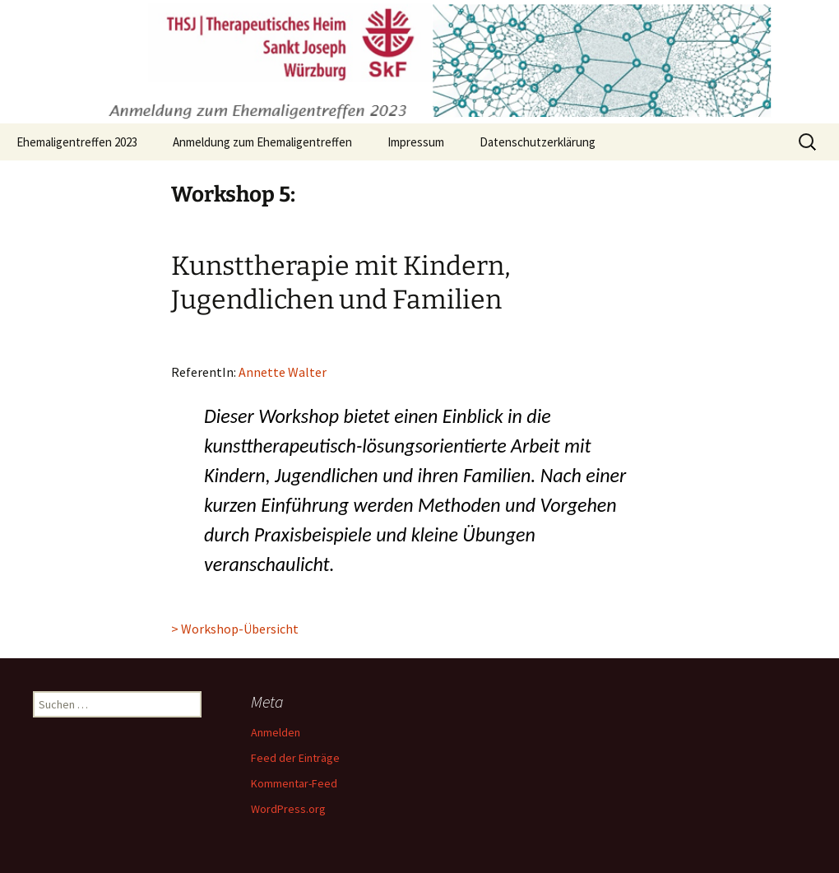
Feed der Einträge (295, 757)
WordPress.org (288, 808)
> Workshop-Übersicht (235, 628)
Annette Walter (283, 372)
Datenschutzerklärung (538, 142)
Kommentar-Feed (294, 783)
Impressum (415, 142)
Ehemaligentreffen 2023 (76, 142)
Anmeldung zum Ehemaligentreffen (262, 142)
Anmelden (275, 732)
